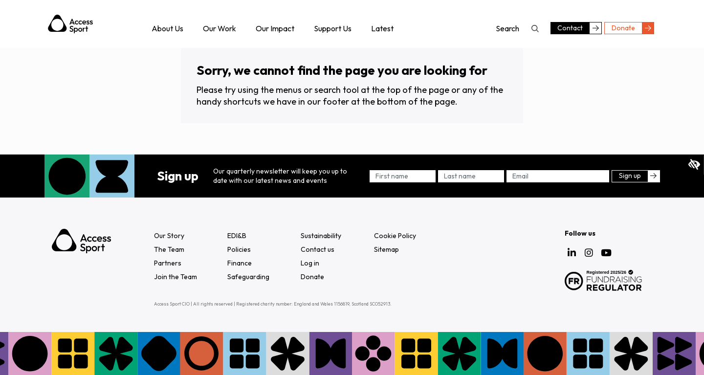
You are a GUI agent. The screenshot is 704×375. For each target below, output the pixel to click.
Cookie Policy (395, 235)
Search (535, 28)
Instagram (589, 253)
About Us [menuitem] (167, 28)
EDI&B (236, 235)
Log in (310, 263)
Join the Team (175, 276)
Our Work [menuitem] (219, 28)
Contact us (317, 249)
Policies (239, 249)
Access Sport (70, 24)
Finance (239, 263)
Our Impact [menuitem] (275, 28)
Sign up (630, 175)
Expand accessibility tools (694, 165)
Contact (570, 27)
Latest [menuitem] (382, 28)
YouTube (606, 253)
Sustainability (321, 235)
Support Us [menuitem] (333, 28)
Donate (623, 27)
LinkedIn (572, 253)
